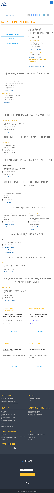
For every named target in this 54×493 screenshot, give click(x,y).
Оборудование (31, 437)
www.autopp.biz (9, 90)
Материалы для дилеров (34, 400)
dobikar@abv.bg (34, 227)
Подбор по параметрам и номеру (8, 401)
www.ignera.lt (8, 202)
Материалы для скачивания (7, 421)
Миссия (3, 412)
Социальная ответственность (8, 417)
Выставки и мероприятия (7, 426)
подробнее (40, 366)
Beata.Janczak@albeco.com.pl (12, 272)
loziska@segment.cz (9, 250)
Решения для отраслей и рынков (8, 400)
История (3, 418)
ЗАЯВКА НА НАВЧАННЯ (12, 43)
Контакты (3, 434)
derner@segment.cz (9, 247)
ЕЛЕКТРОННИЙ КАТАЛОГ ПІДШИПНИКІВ (12, 30)
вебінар (31, 323)
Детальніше (14, 331)
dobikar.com (7, 227)
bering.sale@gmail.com (37, 66)
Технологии (30, 436)
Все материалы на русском (34, 411)
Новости (3, 425)
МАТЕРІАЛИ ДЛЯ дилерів (12, 34)
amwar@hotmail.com (10, 177)
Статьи (2, 423)
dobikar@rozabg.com (10, 224)
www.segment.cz (9, 252)
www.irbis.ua (7, 102)
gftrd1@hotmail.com (9, 155)
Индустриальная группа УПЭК (8, 414)
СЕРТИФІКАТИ (12, 38)
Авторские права (5, 439)
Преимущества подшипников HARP (36, 434)
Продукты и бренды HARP (7, 398)
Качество (30, 439)
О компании (4, 411)
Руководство (4, 415)
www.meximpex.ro (9, 303)
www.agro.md (8, 132)
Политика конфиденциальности (8, 437)
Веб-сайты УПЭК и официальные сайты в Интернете (13, 436)
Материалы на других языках (35, 414)
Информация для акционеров (8, 420)
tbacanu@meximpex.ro (10, 300)
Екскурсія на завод (34, 320)
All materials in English (33, 412)
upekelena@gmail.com (37, 49)
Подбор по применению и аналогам (9, 403)
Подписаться (27, 474)
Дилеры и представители (34, 398)
